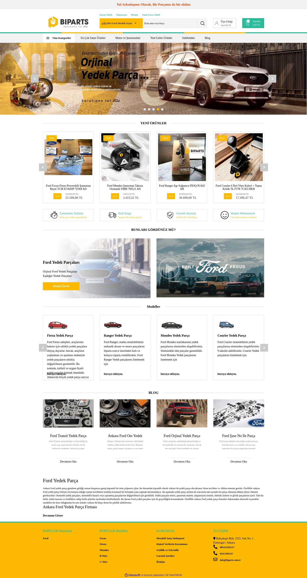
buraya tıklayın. (56, 373)
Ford (45, 538)
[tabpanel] (153, 79)
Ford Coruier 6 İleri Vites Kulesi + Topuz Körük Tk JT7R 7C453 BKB (239, 187)
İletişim (134, 15)
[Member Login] (225, 23)
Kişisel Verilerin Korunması (171, 544)
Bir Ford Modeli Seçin (117, 23)
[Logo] (68, 22)
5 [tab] (162, 109)
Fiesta (103, 544)
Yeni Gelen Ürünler (161, 37)
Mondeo (104, 550)
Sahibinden (188, 37)
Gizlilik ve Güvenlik (167, 550)
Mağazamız (121, 15)
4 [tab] (158, 109)
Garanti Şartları (165, 555)
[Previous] (35, 79)
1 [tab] (145, 109)
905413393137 (223, 547)
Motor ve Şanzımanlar (127, 37)
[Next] (272, 79)
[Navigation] (59, 38)
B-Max (103, 555)
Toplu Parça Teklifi (151, 15)
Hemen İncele (61, 286)
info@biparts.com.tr (227, 560)
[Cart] (253, 23)
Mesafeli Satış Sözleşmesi (170, 538)
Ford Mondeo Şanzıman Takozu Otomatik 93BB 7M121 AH (125, 187)
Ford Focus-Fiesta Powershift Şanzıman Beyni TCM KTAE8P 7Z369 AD (68, 187)
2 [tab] (149, 109)
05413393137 (223, 553)
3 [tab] (153, 109)
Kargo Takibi (106, 15)
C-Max (103, 561)
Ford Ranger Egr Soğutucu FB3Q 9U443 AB (182, 187)
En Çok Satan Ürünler (93, 37)
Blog (207, 37)
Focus (103, 538)
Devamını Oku (68, 461)
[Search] (153, 23)
